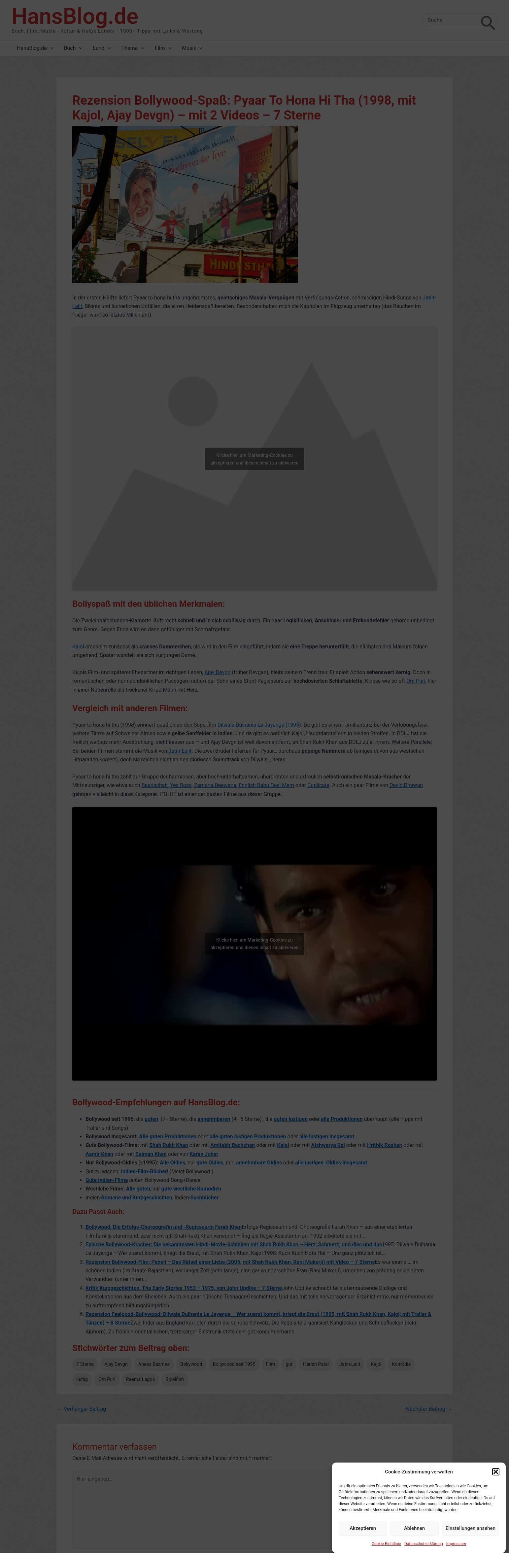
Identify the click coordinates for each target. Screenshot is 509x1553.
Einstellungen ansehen (470, 1528)
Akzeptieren (363, 1528)
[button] (495, 1471)
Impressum (456, 1543)
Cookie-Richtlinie (386, 1543)
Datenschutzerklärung (423, 1543)
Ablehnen (414, 1528)
